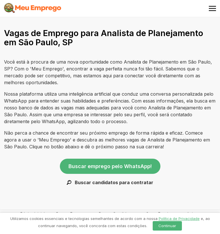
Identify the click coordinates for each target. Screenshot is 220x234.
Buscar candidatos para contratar (110, 182)
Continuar (167, 225)
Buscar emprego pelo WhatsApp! (110, 166)
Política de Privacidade (179, 218)
